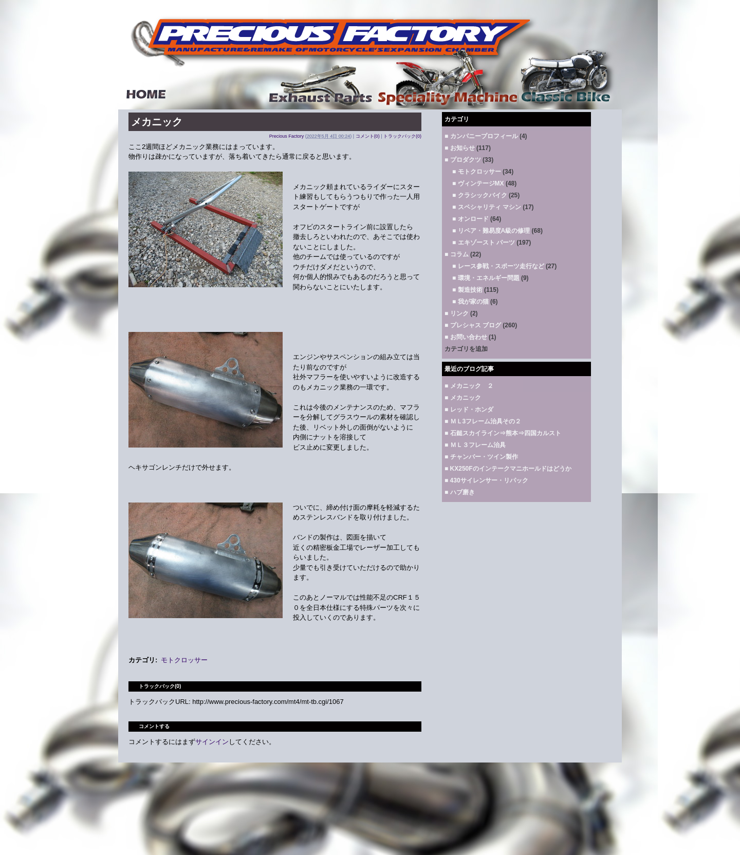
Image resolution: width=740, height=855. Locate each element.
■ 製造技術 (467, 289)
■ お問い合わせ (466, 337)
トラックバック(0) (402, 136)
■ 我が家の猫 (470, 301)
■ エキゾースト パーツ (483, 242)
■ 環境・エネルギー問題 (486, 278)
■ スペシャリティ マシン (486, 207)
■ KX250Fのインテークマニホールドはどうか (508, 468)
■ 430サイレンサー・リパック (486, 480)
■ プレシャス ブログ (473, 325)
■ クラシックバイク (479, 195)
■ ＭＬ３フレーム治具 (475, 445)
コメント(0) (368, 136)
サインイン (212, 742)
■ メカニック (463, 397)
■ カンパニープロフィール (481, 136)
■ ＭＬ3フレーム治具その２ (483, 421)
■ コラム (457, 254)
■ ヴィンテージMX (478, 183)
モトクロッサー (184, 660)
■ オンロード (470, 218)
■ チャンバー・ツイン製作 (481, 456)
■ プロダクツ (463, 159)
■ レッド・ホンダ (469, 409)
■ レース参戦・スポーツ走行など (498, 266)
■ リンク (457, 313)
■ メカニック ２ (469, 385)
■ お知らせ (460, 148)
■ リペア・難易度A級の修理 (491, 230)
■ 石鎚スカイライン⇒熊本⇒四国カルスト (503, 433)
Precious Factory (286, 136)
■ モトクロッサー (476, 171)
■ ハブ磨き (460, 492)
